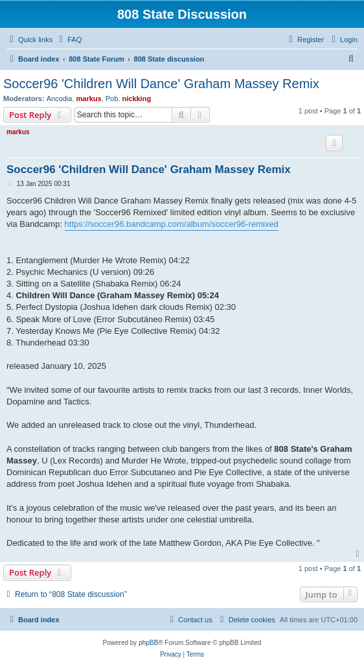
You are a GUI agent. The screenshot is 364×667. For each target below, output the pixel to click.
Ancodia (60, 98)
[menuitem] (69, 39)
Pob (112, 98)
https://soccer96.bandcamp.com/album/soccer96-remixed (172, 224)
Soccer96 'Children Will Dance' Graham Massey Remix (161, 83)
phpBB (148, 642)
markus (89, 98)
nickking (136, 98)
